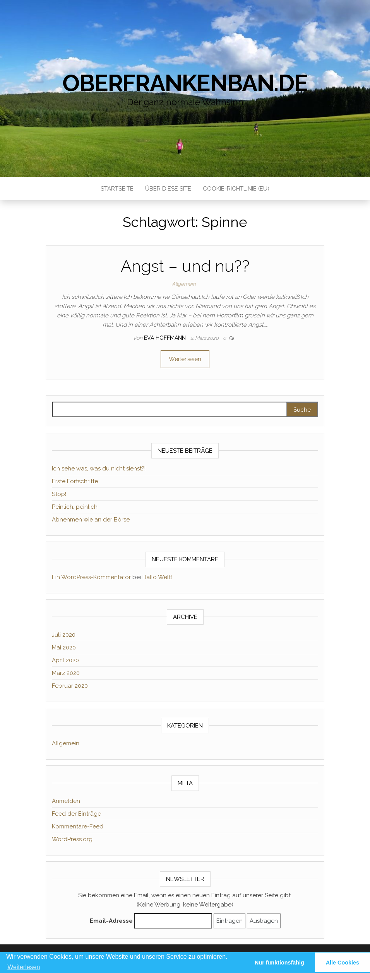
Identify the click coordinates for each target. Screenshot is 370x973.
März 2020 (66, 673)
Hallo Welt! (157, 577)
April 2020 (65, 660)
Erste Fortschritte (75, 481)
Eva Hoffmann (165, 338)
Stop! (59, 494)
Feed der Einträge (76, 813)
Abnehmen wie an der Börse (91, 519)
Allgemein (183, 284)
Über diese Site (168, 188)
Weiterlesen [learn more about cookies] (23, 967)
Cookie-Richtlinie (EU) (236, 188)
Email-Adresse (111, 920)
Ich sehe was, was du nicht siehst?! (99, 468)
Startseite (117, 188)
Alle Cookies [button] (342, 962)
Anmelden (66, 800)
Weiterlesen (185, 359)
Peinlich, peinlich (75, 506)
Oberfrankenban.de (185, 83)
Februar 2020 (70, 685)
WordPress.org (72, 839)
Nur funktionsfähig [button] (279, 962)
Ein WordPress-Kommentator (91, 577)
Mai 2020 (64, 647)
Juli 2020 (63, 634)
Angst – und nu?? (185, 266)
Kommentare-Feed (77, 826)
